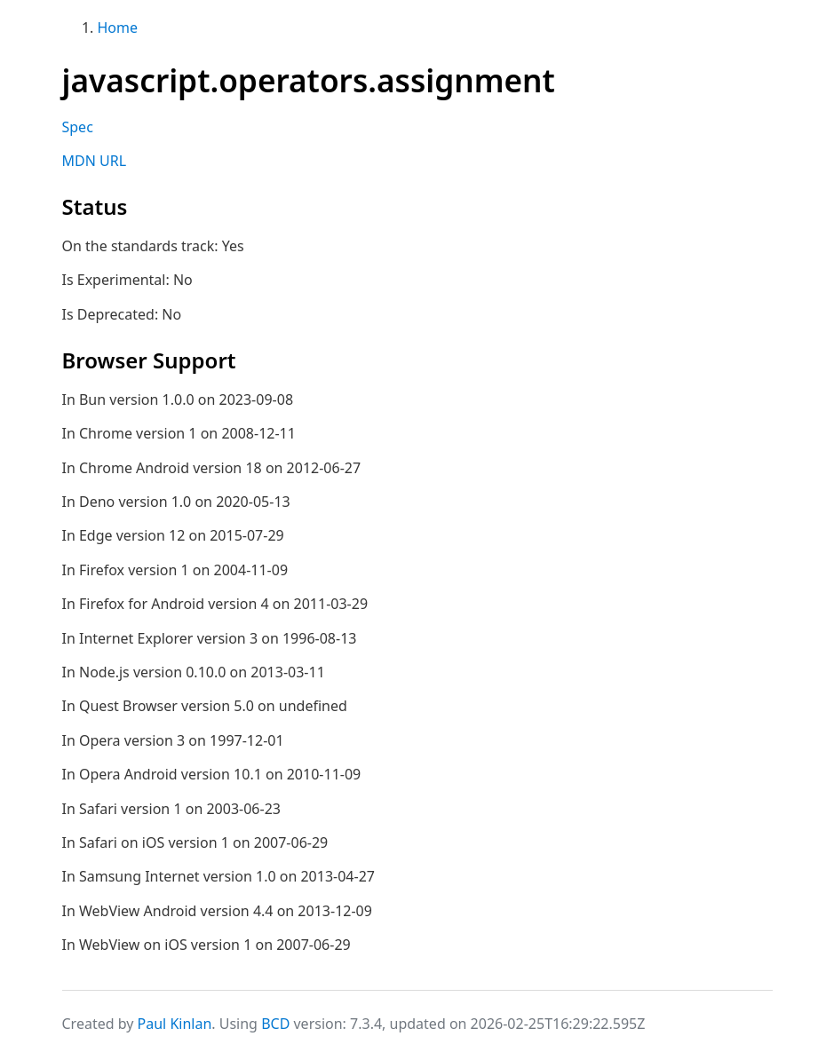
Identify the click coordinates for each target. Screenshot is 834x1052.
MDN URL (94, 160)
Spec (77, 127)
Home (118, 27)
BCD (275, 1023)
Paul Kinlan (175, 1023)
